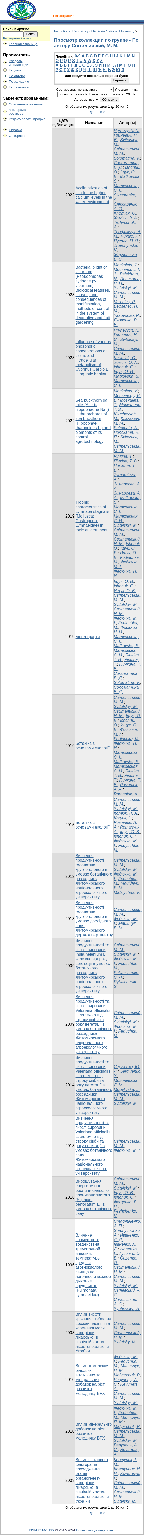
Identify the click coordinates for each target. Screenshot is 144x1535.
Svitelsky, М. (125, 1342)
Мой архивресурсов (17, 111)
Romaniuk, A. (126, 794)
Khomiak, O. (125, 358)
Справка (15, 130)
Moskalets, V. (126, 391)
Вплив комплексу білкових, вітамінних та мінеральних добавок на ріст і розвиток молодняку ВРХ (92, 1380)
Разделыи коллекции (18, 63)
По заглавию (19, 81)
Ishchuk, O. (124, 367)
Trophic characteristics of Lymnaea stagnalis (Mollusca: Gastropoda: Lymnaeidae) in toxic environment (93, 516)
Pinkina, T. (123, 456)
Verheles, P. (125, 301)
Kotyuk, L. (123, 818)
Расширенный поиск (17, 38)
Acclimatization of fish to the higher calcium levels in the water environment (94, 195)
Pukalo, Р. (129, 236)
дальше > (97, 112)
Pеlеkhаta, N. (126, 428)
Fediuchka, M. (126, 739)
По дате (15, 70)
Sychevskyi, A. (127, 1308)
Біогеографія (88, 636)
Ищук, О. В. (125, 591)
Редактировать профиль (28, 119)
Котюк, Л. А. (126, 813)
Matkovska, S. (126, 376)
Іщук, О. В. (124, 371)
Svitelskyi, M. (126, 288)
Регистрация (63, 16)
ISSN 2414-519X (41, 1530)
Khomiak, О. (125, 213)
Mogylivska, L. (127, 1089)
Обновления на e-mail (26, 104)
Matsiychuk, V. (127, 892)
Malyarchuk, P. (127, 1375)
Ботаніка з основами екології (93, 745)
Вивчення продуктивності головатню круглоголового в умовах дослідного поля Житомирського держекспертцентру (94, 919)
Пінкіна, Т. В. (126, 461)
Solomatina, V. (127, 158)
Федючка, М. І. (127, 1150)
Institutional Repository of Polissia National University (94, 31)
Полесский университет (94, 1530)
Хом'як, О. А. (126, 218)
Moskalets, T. (126, 265)
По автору (17, 76)
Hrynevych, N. (126, 130)
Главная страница (23, 44)
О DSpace (17, 136)
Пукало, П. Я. (126, 241)
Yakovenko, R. (127, 315)
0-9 (77, 56)
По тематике (19, 87)
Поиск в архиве (16, 29)
